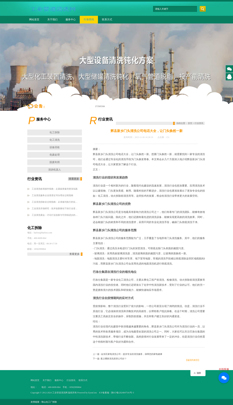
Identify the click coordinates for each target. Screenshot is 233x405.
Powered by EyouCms (87, 392)
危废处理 (55, 154)
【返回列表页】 (192, 360)
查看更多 (74, 178)
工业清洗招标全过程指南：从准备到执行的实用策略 (55, 202)
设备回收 (55, 147)
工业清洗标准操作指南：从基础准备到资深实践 (55, 189)
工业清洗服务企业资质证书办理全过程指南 (52, 195)
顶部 (199, 373)
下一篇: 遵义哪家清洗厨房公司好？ (110, 358)
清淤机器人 (54, 169)
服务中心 (71, 19)
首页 (190, 123)
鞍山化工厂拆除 (49, 402)
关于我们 (52, 19)
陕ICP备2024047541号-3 (122, 392)
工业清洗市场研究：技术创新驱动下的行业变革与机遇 (55, 208)
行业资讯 (89, 19)
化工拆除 (55, 132)
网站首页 (34, 19)
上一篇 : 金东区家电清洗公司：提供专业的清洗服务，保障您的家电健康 (127, 354)
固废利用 (55, 162)
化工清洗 (55, 140)
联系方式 (107, 19)
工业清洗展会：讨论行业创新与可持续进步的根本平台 (55, 215)
